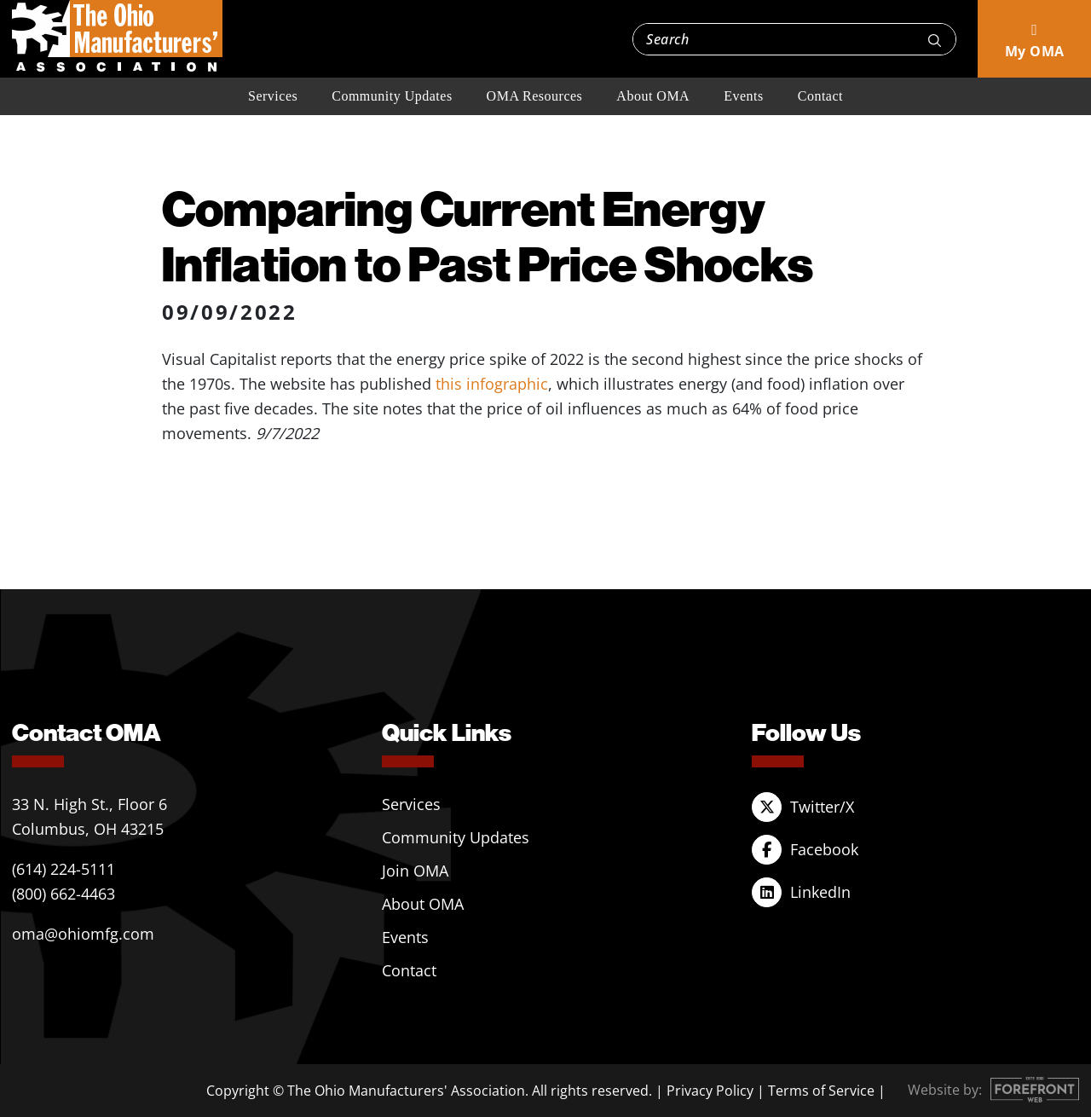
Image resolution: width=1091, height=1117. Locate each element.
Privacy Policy (710, 1090)
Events (744, 96)
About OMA (653, 96)
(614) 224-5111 (63, 869)
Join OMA (415, 870)
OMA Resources (535, 96)
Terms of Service (821, 1090)
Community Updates (392, 96)
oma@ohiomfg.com (83, 933)
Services (272, 96)
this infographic (492, 383)
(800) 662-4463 (63, 893)
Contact (820, 96)
